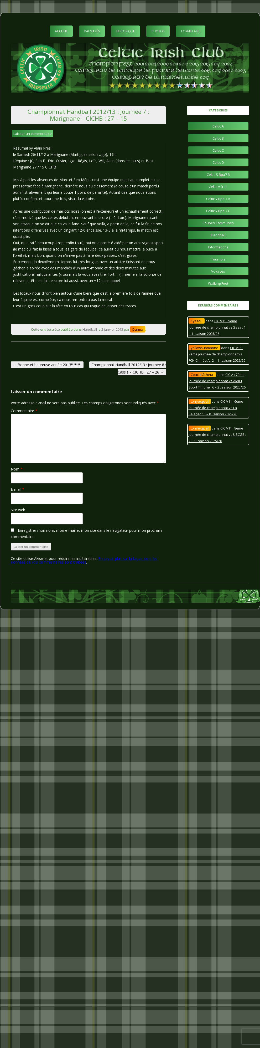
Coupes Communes (218, 223)
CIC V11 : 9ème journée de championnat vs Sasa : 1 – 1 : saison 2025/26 (217, 327)
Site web (18, 509)
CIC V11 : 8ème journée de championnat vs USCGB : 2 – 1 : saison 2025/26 (217, 434)
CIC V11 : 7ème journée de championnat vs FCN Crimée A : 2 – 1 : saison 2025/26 (217, 354)
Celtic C (218, 150)
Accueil (61, 31)
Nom (17, 469)
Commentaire (24, 410)
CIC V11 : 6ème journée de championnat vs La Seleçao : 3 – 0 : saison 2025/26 (216, 407)
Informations (218, 247)
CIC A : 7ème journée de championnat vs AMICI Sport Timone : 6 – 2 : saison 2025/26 (217, 381)
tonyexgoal (200, 401)
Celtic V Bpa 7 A (218, 198)
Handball (89, 329)
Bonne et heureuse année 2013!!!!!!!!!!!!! (47, 364)
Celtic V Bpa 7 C (218, 210)
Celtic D (218, 162)
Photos (158, 31)
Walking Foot (218, 283)
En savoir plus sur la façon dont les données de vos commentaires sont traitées (84, 560)
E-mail (17, 489)
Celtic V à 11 (218, 186)
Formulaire (190, 31)
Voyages (218, 271)
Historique (125, 31)
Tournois (218, 259)
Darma (137, 329)
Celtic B (218, 138)
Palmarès (92, 31)
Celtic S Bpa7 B (218, 174)
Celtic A (218, 126)
